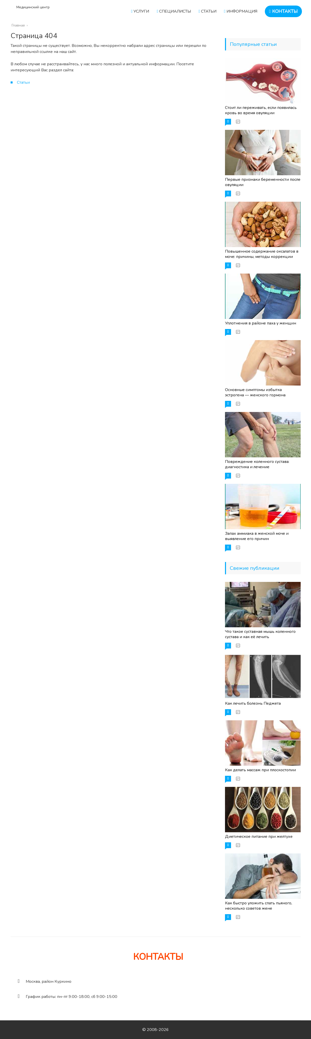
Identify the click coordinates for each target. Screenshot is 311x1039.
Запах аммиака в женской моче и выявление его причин (257, 536)
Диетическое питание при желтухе (259, 836)
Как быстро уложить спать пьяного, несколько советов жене (258, 905)
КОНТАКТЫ (283, 11)
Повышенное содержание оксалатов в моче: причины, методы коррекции (261, 254)
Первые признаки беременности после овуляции (262, 182)
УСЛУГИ (140, 11)
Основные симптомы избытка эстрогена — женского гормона (255, 392)
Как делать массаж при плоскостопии (260, 770)
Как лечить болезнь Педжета (253, 703)
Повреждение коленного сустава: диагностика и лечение (257, 464)
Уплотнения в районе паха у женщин (260, 323)
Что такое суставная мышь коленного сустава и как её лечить (260, 634)
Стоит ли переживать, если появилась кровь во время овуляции (261, 110)
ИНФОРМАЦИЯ (240, 11)
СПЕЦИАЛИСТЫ (174, 11)
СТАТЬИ (207, 11)
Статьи (23, 82)
